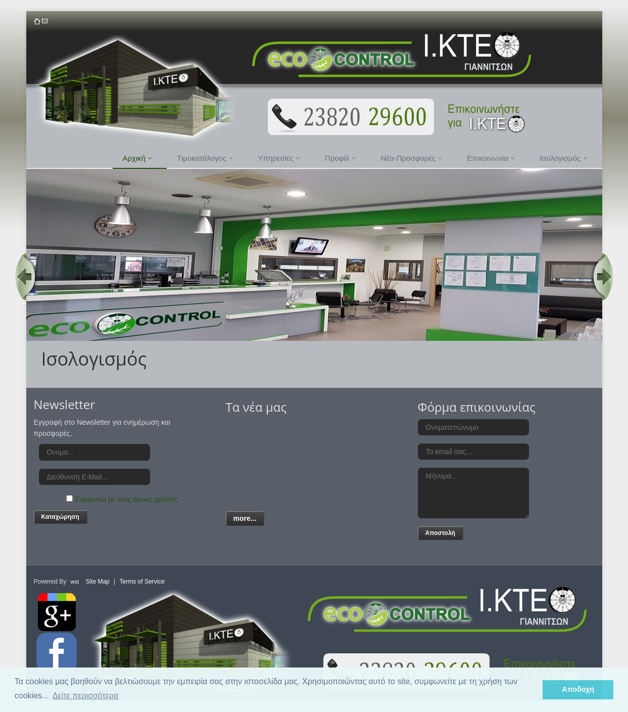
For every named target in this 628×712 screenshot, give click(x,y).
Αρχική (138, 158)
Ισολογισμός (564, 158)
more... (245, 518)
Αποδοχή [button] (578, 689)
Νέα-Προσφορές (412, 158)
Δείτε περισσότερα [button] (85, 695)
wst (75, 582)
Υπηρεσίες (279, 158)
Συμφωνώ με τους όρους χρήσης (126, 499)
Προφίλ (340, 158)
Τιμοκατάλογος (205, 158)
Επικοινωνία (491, 158)
